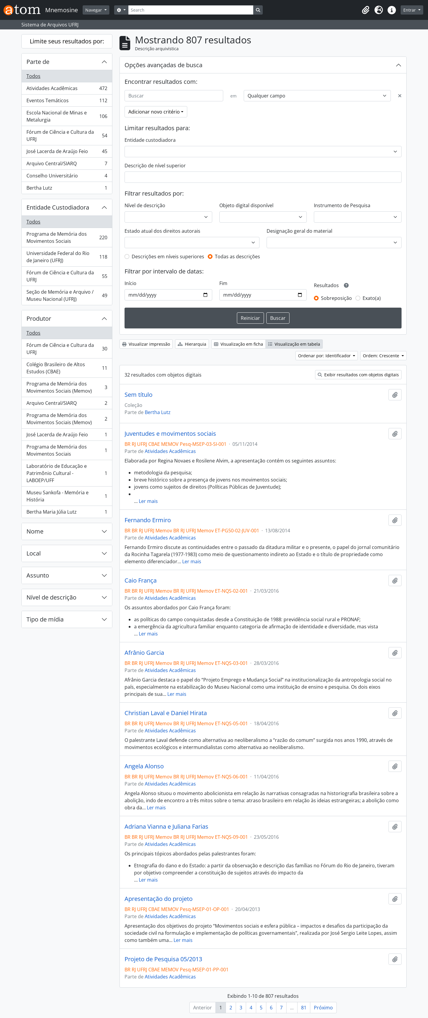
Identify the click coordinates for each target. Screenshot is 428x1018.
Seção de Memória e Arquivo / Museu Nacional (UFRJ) (66, 295)
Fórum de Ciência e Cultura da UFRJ (66, 135)
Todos (33, 76)
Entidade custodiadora (150, 140)
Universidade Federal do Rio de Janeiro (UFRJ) (66, 257)
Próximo (323, 1007)
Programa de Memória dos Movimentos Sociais (66, 237)
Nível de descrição (51, 597)
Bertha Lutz (66, 189)
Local (33, 553)
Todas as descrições (237, 256)
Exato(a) (372, 298)
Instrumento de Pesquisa (342, 205)
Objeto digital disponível (246, 205)
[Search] (191, 10)
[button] (365, 10)
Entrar (410, 10)
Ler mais (148, 501)
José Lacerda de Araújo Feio (66, 153)
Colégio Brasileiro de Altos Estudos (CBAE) (66, 368)
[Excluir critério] (400, 95)
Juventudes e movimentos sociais (170, 433)
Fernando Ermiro (148, 520)
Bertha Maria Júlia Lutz (66, 513)
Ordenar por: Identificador (325, 355)
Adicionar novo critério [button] (154, 111)
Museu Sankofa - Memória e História (66, 496)
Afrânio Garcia (144, 652)
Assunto (37, 575)
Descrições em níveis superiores (168, 256)
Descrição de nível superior (155, 165)
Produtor (38, 318)
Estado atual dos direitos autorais (162, 231)
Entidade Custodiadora (57, 207)
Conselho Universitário (66, 177)
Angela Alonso (144, 766)
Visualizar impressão (146, 344)
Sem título (138, 394)
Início (130, 283)
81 (303, 1007)
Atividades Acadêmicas (66, 90)
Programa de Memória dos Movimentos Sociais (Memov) (66, 387)
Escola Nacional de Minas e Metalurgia (66, 116)
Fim (223, 283)
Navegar (94, 10)
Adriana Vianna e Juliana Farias (166, 826)
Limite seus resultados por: (67, 41)
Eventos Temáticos (66, 102)
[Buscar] (174, 95)
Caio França (141, 580)
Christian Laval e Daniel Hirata (166, 713)
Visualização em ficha (238, 344)
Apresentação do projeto (159, 898)
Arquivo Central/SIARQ (66, 165)
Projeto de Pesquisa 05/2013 (163, 959)
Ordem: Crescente (381, 355)
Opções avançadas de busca (163, 65)
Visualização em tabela (294, 344)
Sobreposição (336, 298)
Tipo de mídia (45, 619)
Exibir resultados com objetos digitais (358, 374)
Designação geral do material (299, 231)
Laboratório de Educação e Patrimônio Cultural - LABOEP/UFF (66, 473)
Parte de (37, 62)
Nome (34, 531)
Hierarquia (192, 344)
